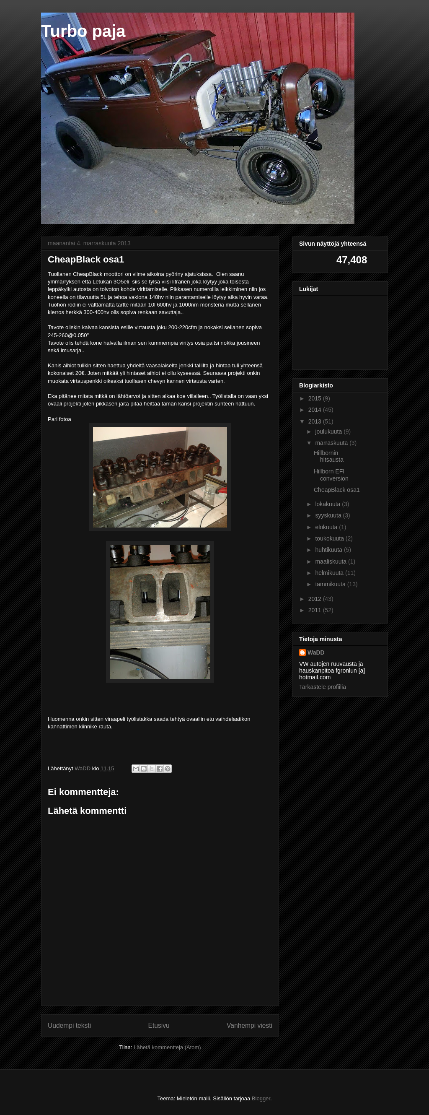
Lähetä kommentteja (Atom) (167, 1047)
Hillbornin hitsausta (329, 456)
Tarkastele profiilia (322, 687)
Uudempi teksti (69, 1025)
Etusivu (159, 1025)
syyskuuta (329, 515)
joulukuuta (329, 431)
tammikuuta (331, 584)
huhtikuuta (329, 549)
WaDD (316, 652)
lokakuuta (328, 504)
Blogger (261, 1098)
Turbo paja (83, 31)
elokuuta (327, 527)
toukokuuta (330, 538)
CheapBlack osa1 (337, 489)
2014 (315, 409)
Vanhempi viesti (249, 1025)
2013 (315, 421)
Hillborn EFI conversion (331, 475)
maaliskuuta (331, 561)
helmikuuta (330, 572)
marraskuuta (332, 442)
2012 (315, 598)
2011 (315, 610)
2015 (315, 398)
